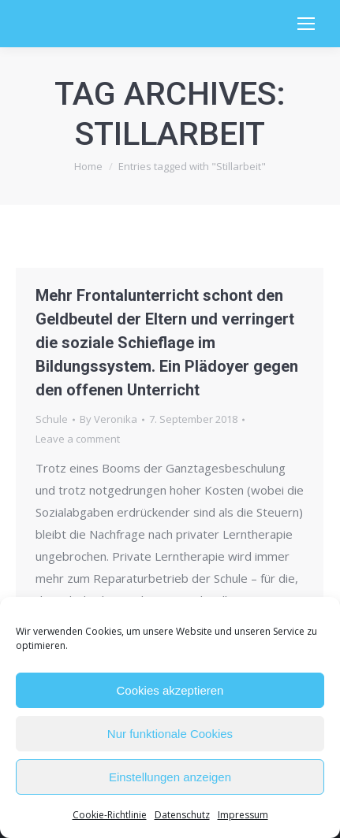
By (108, 419)
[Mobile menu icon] (306, 23)
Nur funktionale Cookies (170, 733)
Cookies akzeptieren (170, 690)
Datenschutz (182, 814)
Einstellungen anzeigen (170, 777)
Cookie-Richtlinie (110, 814)
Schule (51, 419)
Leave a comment (77, 439)
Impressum (243, 814)
